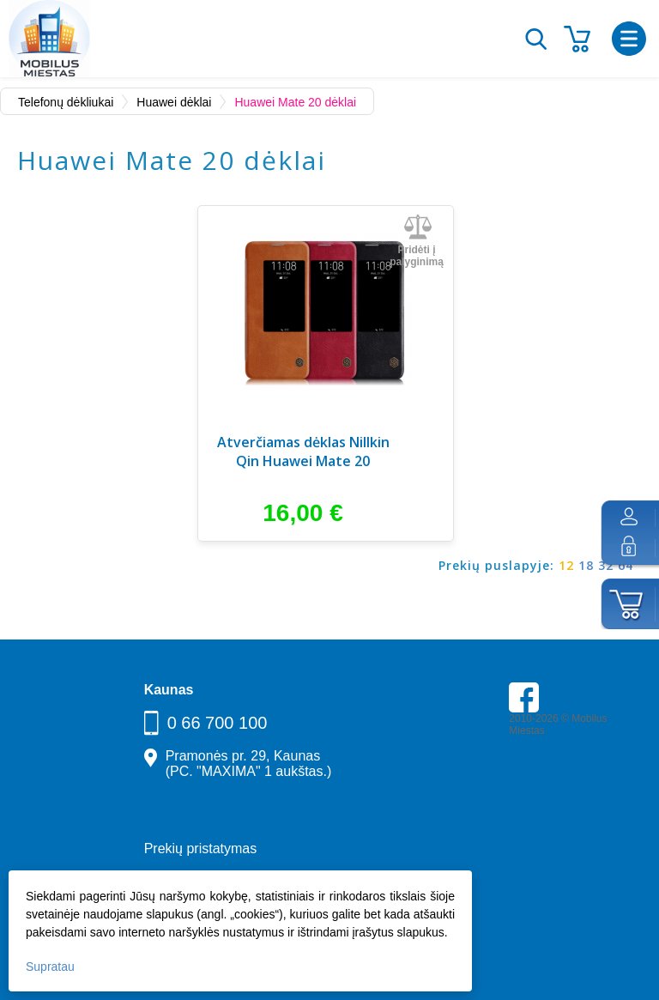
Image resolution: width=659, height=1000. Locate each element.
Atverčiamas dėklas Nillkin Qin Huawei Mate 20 (303, 451)
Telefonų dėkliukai (65, 102)
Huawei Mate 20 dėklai (295, 102)
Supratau (50, 966)
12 (566, 565)
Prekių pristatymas (200, 848)
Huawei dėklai (173, 102)
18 (586, 565)
